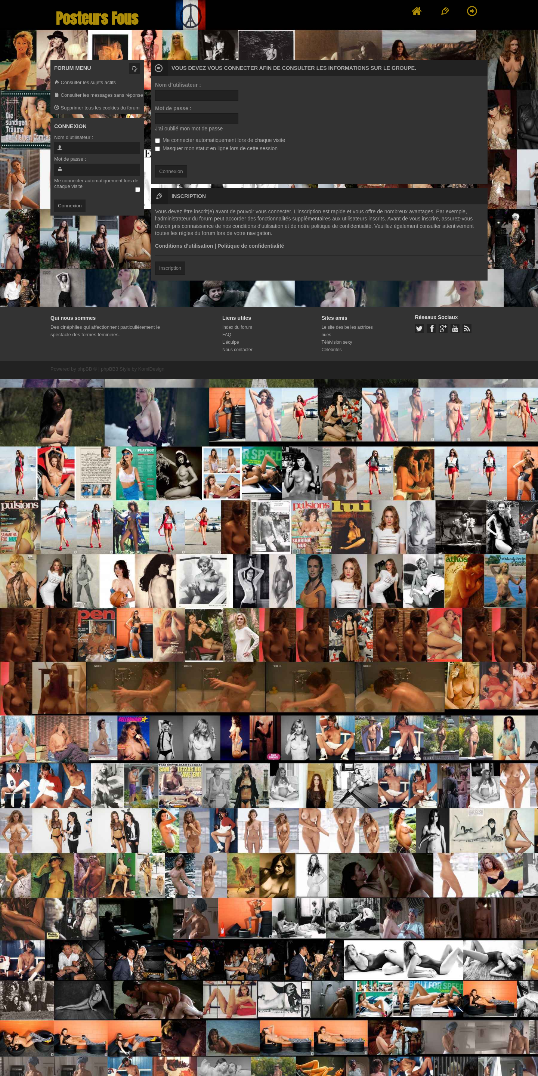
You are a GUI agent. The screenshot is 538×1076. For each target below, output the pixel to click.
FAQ (226, 334)
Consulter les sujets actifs (85, 83)
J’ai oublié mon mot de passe (189, 129)
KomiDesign (151, 369)
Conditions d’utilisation (184, 246)
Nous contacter (237, 349)
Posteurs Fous (97, 18)
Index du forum (237, 327)
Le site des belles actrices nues (346, 331)
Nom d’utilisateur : (178, 85)
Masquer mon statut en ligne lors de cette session (216, 148)
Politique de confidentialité (250, 246)
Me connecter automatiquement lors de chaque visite (220, 140)
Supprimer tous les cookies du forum (97, 108)
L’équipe (230, 342)
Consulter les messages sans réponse (98, 95)
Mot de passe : (173, 108)
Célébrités (331, 349)
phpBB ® (87, 369)
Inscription (170, 268)
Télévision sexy (336, 342)
